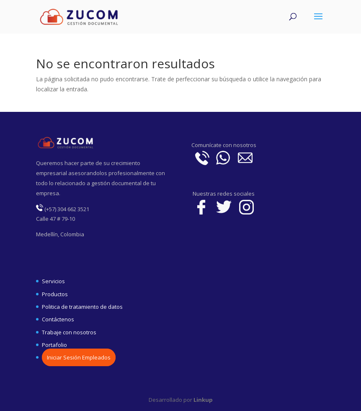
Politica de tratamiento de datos (82, 306)
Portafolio (54, 345)
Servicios (53, 281)
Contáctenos (58, 319)
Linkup (202, 399)
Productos (55, 294)
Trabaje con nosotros (69, 332)
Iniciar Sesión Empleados (79, 357)
